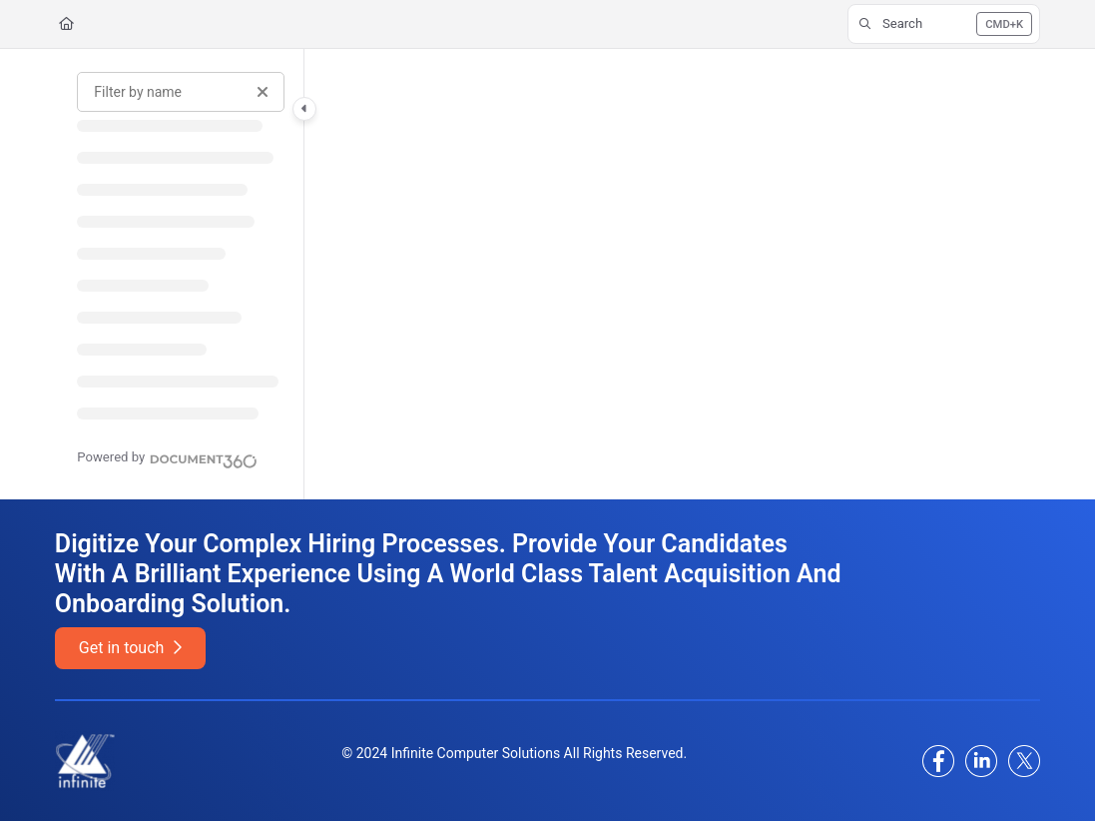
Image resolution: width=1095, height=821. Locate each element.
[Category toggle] (304, 109)
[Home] (66, 24)
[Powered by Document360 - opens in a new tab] (167, 458)
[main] (672, 274)
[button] (943, 24)
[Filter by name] (180, 92)
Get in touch (130, 647)
